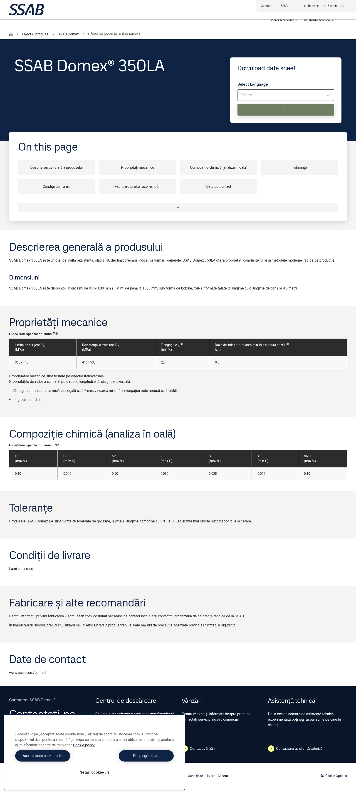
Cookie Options (333, 776)
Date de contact (218, 186)
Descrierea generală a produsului (56, 167)
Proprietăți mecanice (137, 167)
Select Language (252, 84)
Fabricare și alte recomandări (138, 186)
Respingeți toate (135, 756)
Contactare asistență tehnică (295, 748)
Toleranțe (299, 167)
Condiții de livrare (56, 186)
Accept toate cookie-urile (54, 756)
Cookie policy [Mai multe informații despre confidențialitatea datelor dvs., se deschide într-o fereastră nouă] (84, 745)
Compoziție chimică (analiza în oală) (218, 167)
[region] (94, 752)
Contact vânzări (198, 748)
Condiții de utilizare (201, 776)
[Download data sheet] (285, 110)
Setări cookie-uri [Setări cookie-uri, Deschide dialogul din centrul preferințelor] (94, 772)
